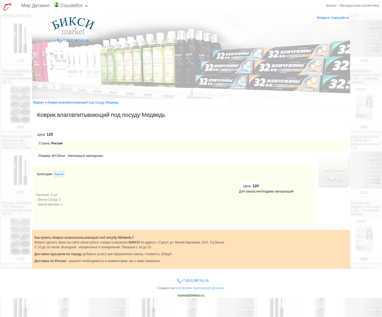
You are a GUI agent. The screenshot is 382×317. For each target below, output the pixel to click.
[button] (71, 6)
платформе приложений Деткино (199, 288)
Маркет (38, 102)
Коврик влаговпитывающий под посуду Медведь (83, 102)
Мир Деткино (35, 5)
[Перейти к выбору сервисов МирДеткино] (7, 7)
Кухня (59, 174)
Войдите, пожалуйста (333, 18)
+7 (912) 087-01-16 (73, 40)
